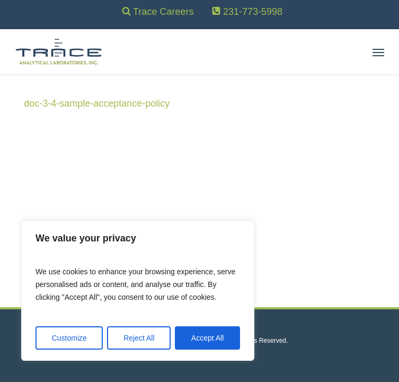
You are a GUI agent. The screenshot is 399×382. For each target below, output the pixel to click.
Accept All (207, 338)
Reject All (138, 338)
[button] (378, 52)
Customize (69, 338)
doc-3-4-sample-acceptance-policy (97, 103)
